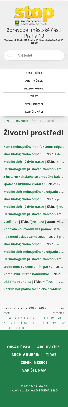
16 (8, 327)
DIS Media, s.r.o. (47, 390)
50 (54, 322)
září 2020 (48, 282)
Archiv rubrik (20, 121)
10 (10, 322)
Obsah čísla (18, 346)
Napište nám (34, 370)
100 (62, 322)
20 (59, 317)
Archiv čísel (49, 346)
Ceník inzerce (34, 362)
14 (39, 322)
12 (25, 322)
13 (32, 322)
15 (47, 322)
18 (23, 327)
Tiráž (51, 354)
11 (18, 322)
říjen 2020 (37, 222)
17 (15, 327)
